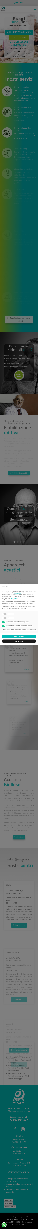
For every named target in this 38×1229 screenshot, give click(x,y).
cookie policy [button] (14, 598)
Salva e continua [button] (19, 636)
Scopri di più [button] (19, 641)
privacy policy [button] (17, 593)
